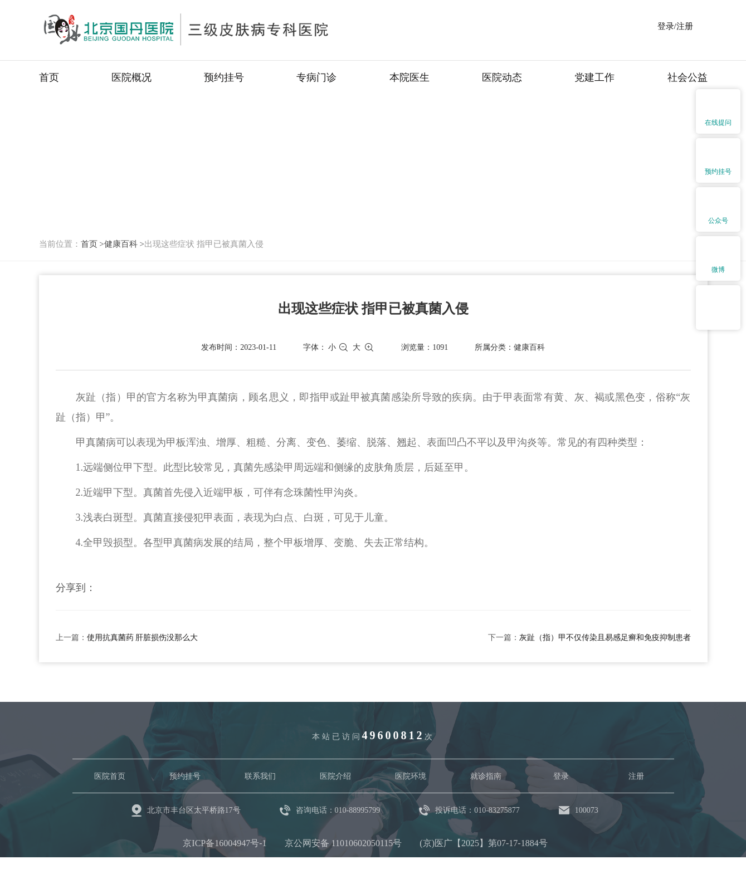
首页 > (92, 244)
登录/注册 (675, 26)
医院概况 (131, 77)
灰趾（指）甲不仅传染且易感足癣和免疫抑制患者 (605, 637)
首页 (49, 77)
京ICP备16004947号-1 (224, 843)
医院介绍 (335, 776)
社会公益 (687, 77)
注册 (636, 776)
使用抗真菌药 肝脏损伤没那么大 (142, 637)
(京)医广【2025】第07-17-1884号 (483, 843)
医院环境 (410, 776)
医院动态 (502, 77)
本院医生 (409, 77)
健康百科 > (124, 244)
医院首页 (109, 776)
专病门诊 (316, 77)
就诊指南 (485, 776)
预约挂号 (224, 77)
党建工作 (594, 77)
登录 (561, 776)
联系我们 (260, 776)
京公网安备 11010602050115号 (343, 843)
